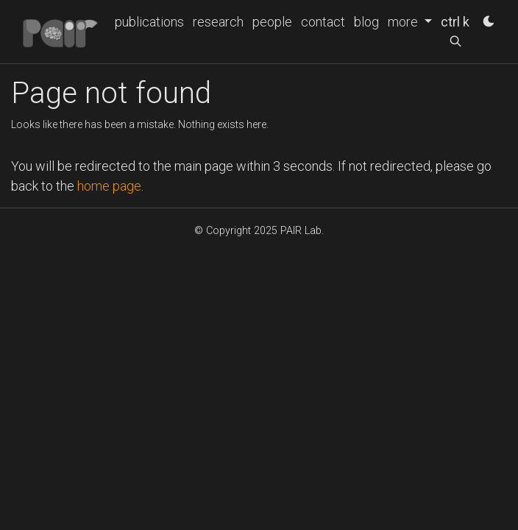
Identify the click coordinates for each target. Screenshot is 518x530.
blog (366, 21)
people (272, 21)
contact (323, 21)
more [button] (404, 21)
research (218, 21)
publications (149, 21)
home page (109, 186)
